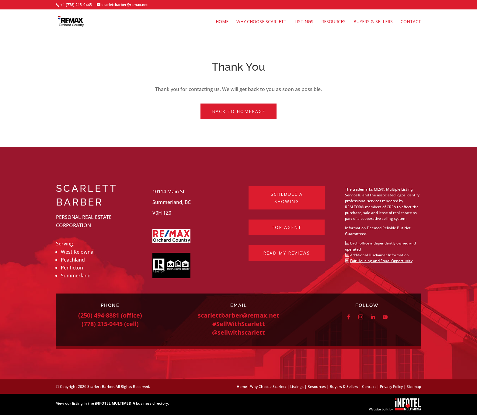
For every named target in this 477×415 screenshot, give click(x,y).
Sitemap (414, 386)
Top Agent (286, 227)
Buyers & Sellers (373, 21)
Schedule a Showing (287, 197)
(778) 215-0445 (102, 324)
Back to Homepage (238, 111)
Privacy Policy (391, 386)
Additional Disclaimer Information (379, 255)
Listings (303, 21)
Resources (333, 21)
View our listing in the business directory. (112, 403)
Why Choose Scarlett (261, 21)
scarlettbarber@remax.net (238, 315)
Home (222, 21)
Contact (411, 21)
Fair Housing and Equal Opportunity (381, 260)
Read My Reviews (286, 253)
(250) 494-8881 (98, 315)
